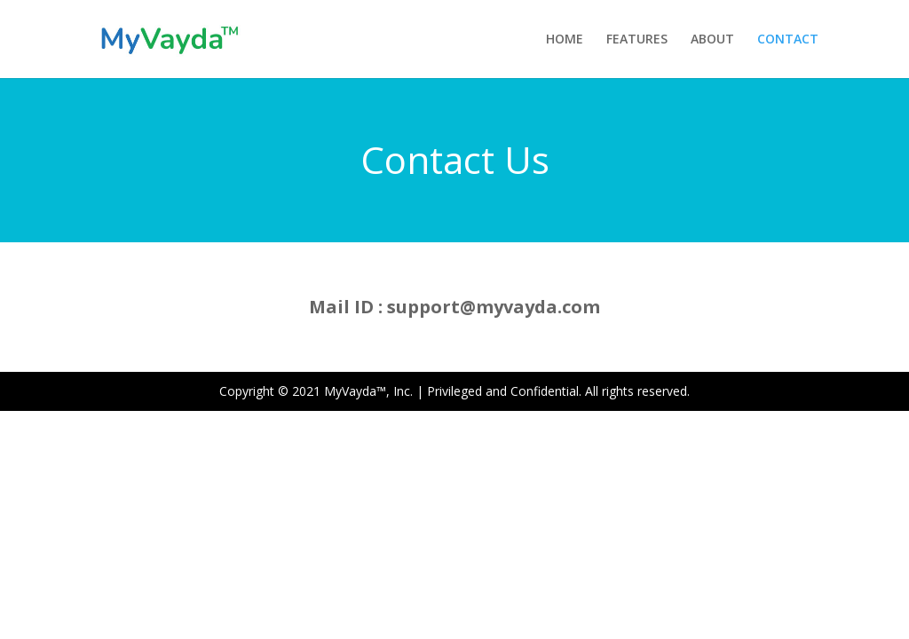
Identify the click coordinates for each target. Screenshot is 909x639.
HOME (564, 40)
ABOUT (712, 40)
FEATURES (637, 40)
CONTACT (787, 40)
